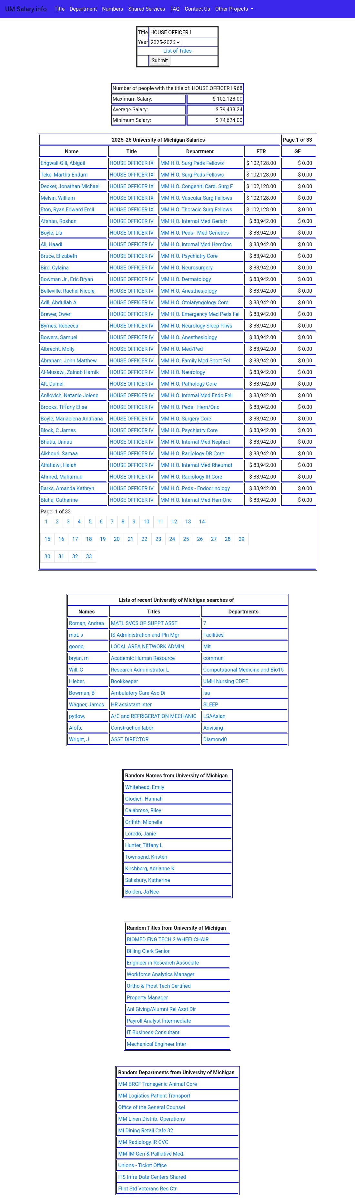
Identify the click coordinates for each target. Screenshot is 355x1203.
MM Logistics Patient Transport (154, 1096)
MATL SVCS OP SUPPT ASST (144, 623)
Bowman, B (82, 693)
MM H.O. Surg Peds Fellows (192, 163)
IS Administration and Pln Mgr (145, 635)
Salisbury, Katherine (147, 880)
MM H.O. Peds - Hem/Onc (189, 407)
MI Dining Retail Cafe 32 (145, 1130)
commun (213, 658)
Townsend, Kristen (146, 857)
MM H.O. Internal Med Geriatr (193, 221)
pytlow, (77, 716)
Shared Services (146, 9)
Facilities (213, 635)
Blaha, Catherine (59, 500)
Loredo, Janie (140, 834)
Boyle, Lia (51, 233)
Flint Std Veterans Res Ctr (147, 1189)
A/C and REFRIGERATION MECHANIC (154, 716)
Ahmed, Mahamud (62, 477)
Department (83, 9)
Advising (213, 728)
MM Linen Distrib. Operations (151, 1119)
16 (61, 539)
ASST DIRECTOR (130, 739)
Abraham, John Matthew (69, 361)
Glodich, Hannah (144, 799)
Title (60, 9)
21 (131, 539)
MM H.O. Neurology (182, 372)
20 (117, 539)
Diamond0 (215, 739)
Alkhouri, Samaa (59, 453)
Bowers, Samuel (59, 337)
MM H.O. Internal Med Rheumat (196, 465)
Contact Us (197, 9)
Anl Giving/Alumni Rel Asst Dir (161, 1009)
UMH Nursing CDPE (225, 681)
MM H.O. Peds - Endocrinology (195, 488)
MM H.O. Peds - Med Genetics (194, 233)
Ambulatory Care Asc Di (138, 693)
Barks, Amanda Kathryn (67, 488)
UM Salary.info (26, 9)
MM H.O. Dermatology (185, 279)
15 (47, 539)
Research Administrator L (140, 670)
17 (75, 539)
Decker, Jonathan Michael (70, 186)
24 (172, 539)
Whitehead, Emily (144, 787)
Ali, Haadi (51, 244)
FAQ (175, 9)
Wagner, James (86, 705)
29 (242, 539)
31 (61, 556)
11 (160, 522)
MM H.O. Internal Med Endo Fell (196, 395)
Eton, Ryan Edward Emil (67, 210)
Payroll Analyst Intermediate (159, 1021)
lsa (206, 693)
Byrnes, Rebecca (59, 326)
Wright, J (79, 739)
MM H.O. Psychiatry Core (189, 256)
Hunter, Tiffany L (144, 845)
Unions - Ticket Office (142, 1165)
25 (186, 539)
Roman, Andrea (86, 623)
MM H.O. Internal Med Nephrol (195, 442)
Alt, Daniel (52, 384)
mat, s (76, 635)
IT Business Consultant (153, 1032)
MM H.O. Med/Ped (181, 349)
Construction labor (132, 728)
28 (228, 539)
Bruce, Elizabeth (59, 256)
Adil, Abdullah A (58, 302)
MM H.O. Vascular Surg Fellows (196, 198)
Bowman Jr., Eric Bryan (67, 279)
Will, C (76, 670)
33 (89, 556)
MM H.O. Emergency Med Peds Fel (199, 314)
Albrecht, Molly (58, 349)
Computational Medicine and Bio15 (243, 670)
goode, (77, 646)
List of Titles (177, 51)
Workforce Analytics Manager (161, 974)
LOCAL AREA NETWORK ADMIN (147, 646)
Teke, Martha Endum (64, 175)
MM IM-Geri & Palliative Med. (151, 1154)
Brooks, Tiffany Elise (64, 407)
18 (89, 539)
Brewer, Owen (56, 314)
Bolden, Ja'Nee (142, 892)
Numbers (112, 9)
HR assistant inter (131, 705)
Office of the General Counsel (151, 1107)
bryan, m (79, 658)
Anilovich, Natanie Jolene (69, 395)
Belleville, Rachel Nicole (68, 291)
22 (144, 539)
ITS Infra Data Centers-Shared (152, 1177)
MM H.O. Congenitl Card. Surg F (196, 186)
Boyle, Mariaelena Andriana (72, 419)
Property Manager (147, 998)
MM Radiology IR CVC (143, 1142)
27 (214, 539)
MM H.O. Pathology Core (188, 384)
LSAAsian (214, 716)
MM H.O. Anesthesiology (188, 291)
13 (188, 522)
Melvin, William (58, 198)
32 (75, 556)
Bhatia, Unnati (56, 442)
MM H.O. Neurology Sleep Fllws (196, 326)
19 (103, 539)
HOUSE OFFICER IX (132, 163)
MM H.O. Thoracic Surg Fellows (196, 210)
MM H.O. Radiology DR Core (192, 453)
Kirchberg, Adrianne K (150, 868)
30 (47, 556)
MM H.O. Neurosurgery (186, 268)
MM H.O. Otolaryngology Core (194, 302)
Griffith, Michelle (143, 822)
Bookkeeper (124, 681)
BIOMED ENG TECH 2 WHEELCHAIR (168, 939)
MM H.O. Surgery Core (185, 419)
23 (158, 539)
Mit (207, 646)
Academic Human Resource (143, 658)
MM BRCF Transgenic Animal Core (157, 1084)
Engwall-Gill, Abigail (63, 163)
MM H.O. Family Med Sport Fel (195, 361)
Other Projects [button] (232, 9)
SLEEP (210, 705)
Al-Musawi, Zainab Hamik (70, 372)
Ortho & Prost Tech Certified (159, 986)
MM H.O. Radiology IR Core (191, 477)
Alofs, (75, 728)
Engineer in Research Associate (163, 963)
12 (174, 522)
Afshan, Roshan (58, 221)
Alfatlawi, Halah (58, 465)
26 (200, 539)
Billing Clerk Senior (148, 951)
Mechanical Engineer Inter (156, 1044)
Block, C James (58, 430)
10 (146, 522)
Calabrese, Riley (143, 810)
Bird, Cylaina (55, 268)
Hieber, (77, 681)
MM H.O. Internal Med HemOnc (196, 244)
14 (202, 522)
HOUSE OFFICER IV (132, 221)
